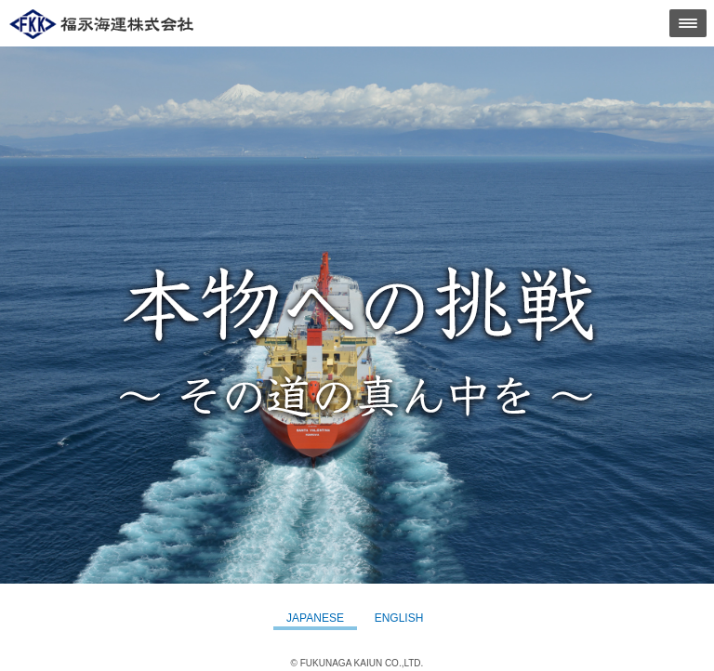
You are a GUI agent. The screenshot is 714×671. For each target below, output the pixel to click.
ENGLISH (399, 618)
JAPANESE (315, 618)
